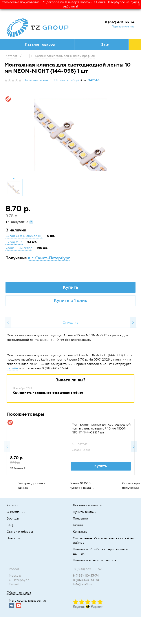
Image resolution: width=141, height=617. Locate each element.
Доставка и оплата (87, 505)
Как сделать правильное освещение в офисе (48, 393)
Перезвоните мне (123, 26)
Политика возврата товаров (94, 560)
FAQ (10, 525)
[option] (70, 134)
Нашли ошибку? (66, 80)
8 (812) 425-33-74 (119, 22)
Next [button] (133, 322)
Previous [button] (8, 322)
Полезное (80, 518)
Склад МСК (14, 242)
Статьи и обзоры (20, 532)
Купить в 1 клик (70, 300)
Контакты (80, 532)
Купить (70, 287)
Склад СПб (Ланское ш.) (23, 236)
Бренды (13, 518)
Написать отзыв (36, 80)
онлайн (12, 368)
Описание (70, 323)
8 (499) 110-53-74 (86, 575)
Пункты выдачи (85, 512)
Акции (78, 525)
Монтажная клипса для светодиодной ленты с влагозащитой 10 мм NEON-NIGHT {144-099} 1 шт (101, 428)
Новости (13, 538)
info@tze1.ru (82, 584)
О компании (16, 512)
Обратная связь (19, 592)
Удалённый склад (18, 248)
